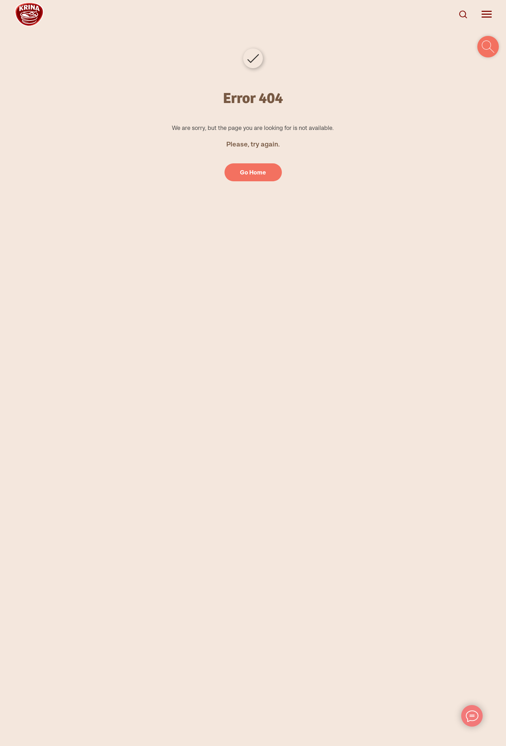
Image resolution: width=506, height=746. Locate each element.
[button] (463, 14)
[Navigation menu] (487, 14)
